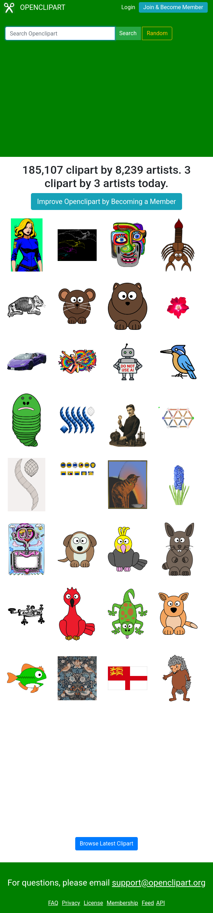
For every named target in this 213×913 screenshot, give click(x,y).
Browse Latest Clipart (107, 843)
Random (157, 33)
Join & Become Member (173, 7)
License (93, 903)
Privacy (71, 903)
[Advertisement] (106, 98)
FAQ (53, 903)
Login (128, 7)
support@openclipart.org (158, 883)
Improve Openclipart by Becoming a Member (106, 201)
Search (127, 33)
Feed (148, 903)
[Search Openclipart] (60, 33)
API (160, 903)
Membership (122, 903)
